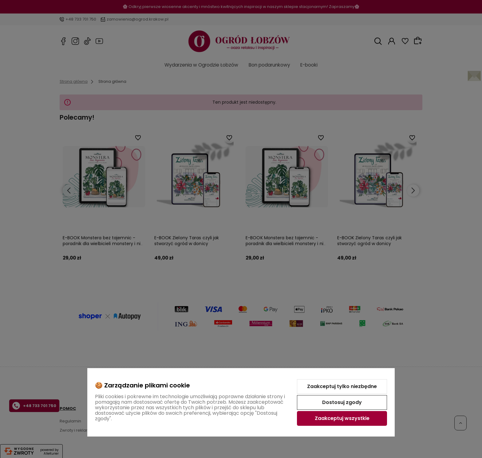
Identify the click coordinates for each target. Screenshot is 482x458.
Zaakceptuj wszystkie (342, 418)
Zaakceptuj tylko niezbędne (342, 386)
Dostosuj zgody (342, 402)
